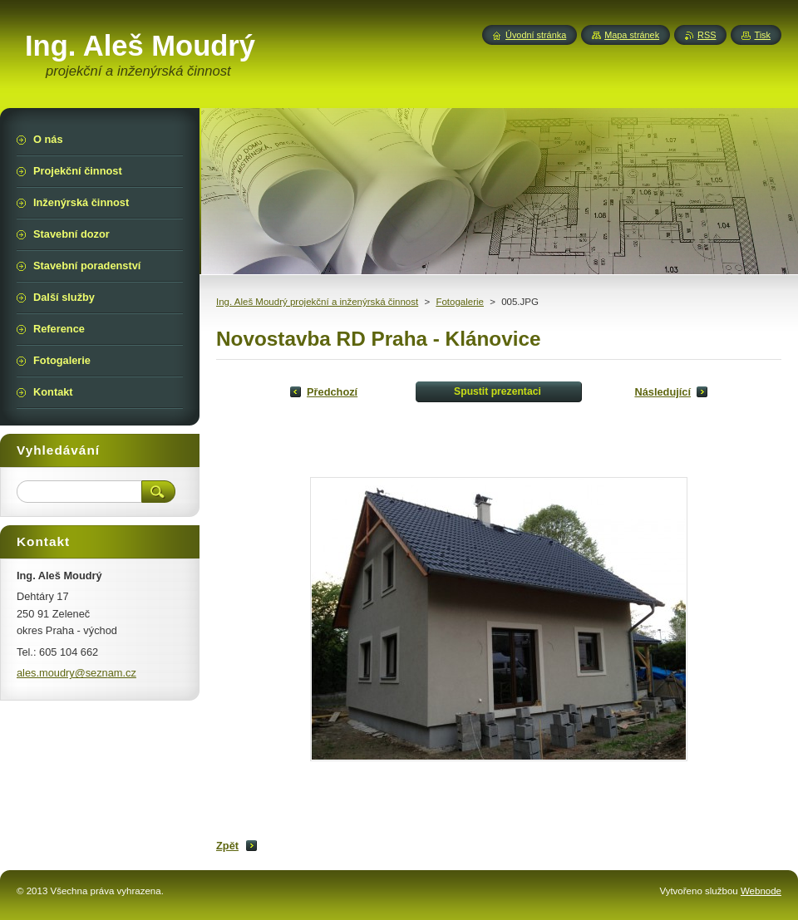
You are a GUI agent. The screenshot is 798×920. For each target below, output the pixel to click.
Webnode (761, 891)
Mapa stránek (631, 35)
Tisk (762, 35)
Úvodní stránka (535, 35)
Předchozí (332, 392)
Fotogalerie (460, 302)
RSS (706, 35)
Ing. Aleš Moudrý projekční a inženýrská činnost (317, 302)
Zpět (227, 845)
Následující (662, 392)
